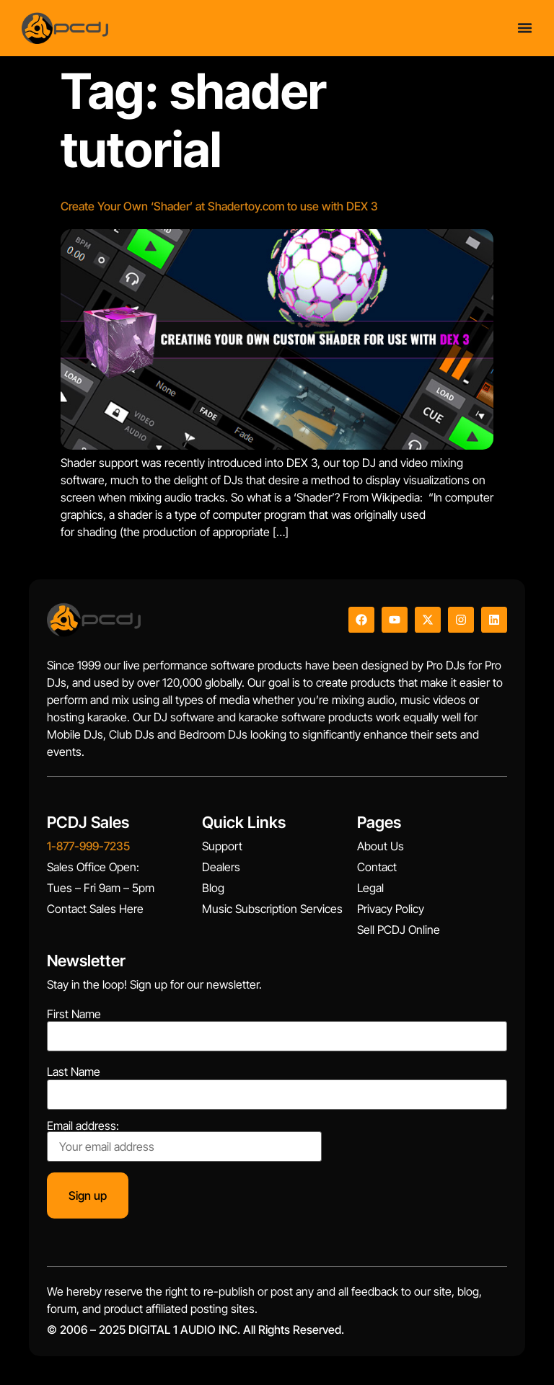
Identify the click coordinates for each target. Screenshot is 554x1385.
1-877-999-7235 (88, 846)
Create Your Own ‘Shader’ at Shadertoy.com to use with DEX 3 (219, 206)
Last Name (73, 1071)
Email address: (184, 1141)
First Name (74, 1014)
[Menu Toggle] (524, 27)
